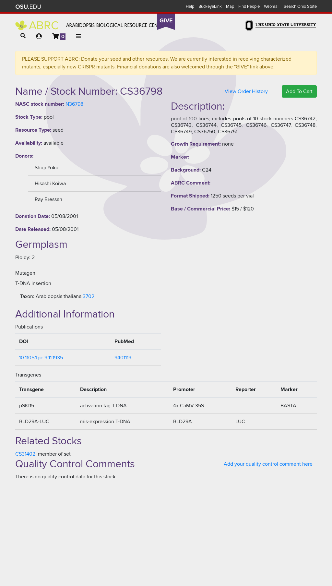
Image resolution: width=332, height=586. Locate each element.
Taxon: (27, 296)
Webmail (271, 6)
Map (230, 6)
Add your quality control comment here (268, 464)
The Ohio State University (28, 6)
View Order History (246, 91)
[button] (23, 36)
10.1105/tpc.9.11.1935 (41, 357)
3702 (88, 296)
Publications (29, 327)
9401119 (122, 357)
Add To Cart (299, 91)
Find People (249, 6)
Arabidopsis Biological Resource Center (90, 25)
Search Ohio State (300, 6)
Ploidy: (22, 257)
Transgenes (28, 375)
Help (190, 6)
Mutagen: (26, 273)
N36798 (74, 104)
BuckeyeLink (210, 6)
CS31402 (25, 454)
